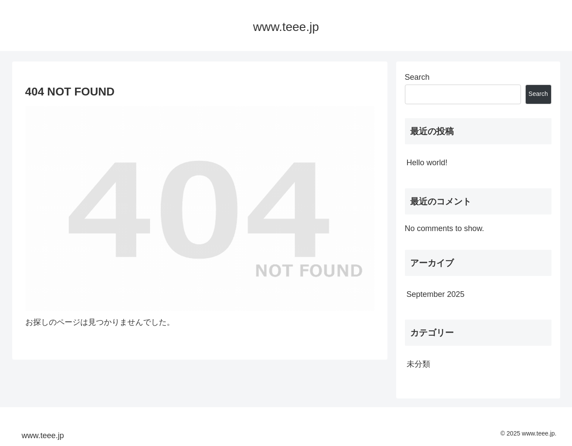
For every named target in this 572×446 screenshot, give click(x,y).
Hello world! (427, 162)
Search (417, 77)
